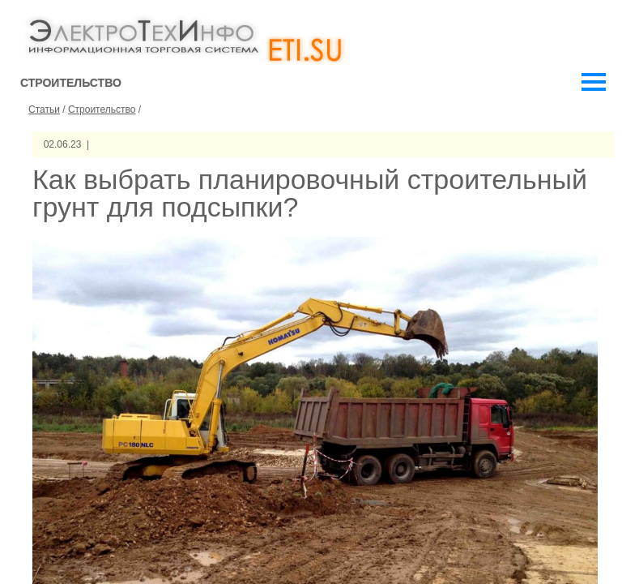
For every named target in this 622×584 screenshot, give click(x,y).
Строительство (102, 109)
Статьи (44, 109)
